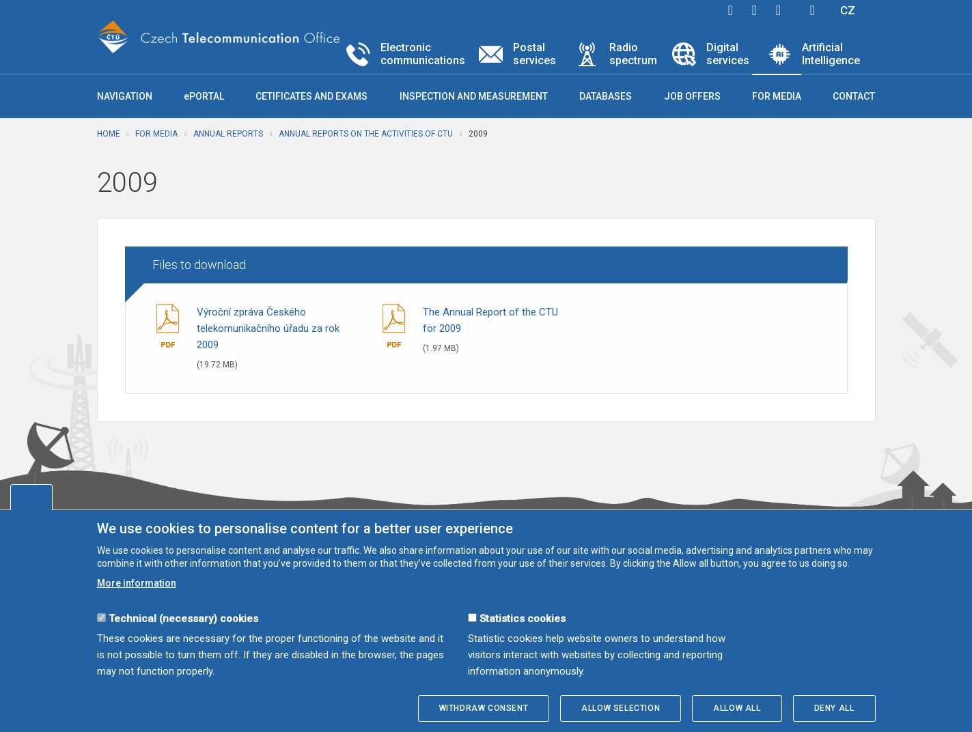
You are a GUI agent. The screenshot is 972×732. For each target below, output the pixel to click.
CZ (847, 10)
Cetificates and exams (311, 96)
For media (156, 134)
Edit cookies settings (31, 497)
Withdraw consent (484, 708)
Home (108, 134)
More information (136, 583)
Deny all (834, 708)
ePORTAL (204, 96)
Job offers (692, 96)
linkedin (779, 10)
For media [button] (776, 96)
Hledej (813, 10)
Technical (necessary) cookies (183, 619)
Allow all (736, 708)
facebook (731, 10)
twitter (755, 10)
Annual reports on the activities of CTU (366, 134)
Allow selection (620, 708)
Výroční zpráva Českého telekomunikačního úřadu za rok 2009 (268, 328)
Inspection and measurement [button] (474, 96)
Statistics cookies (523, 619)
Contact (854, 96)
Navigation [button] (124, 96)
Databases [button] (605, 96)
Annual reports (228, 134)
